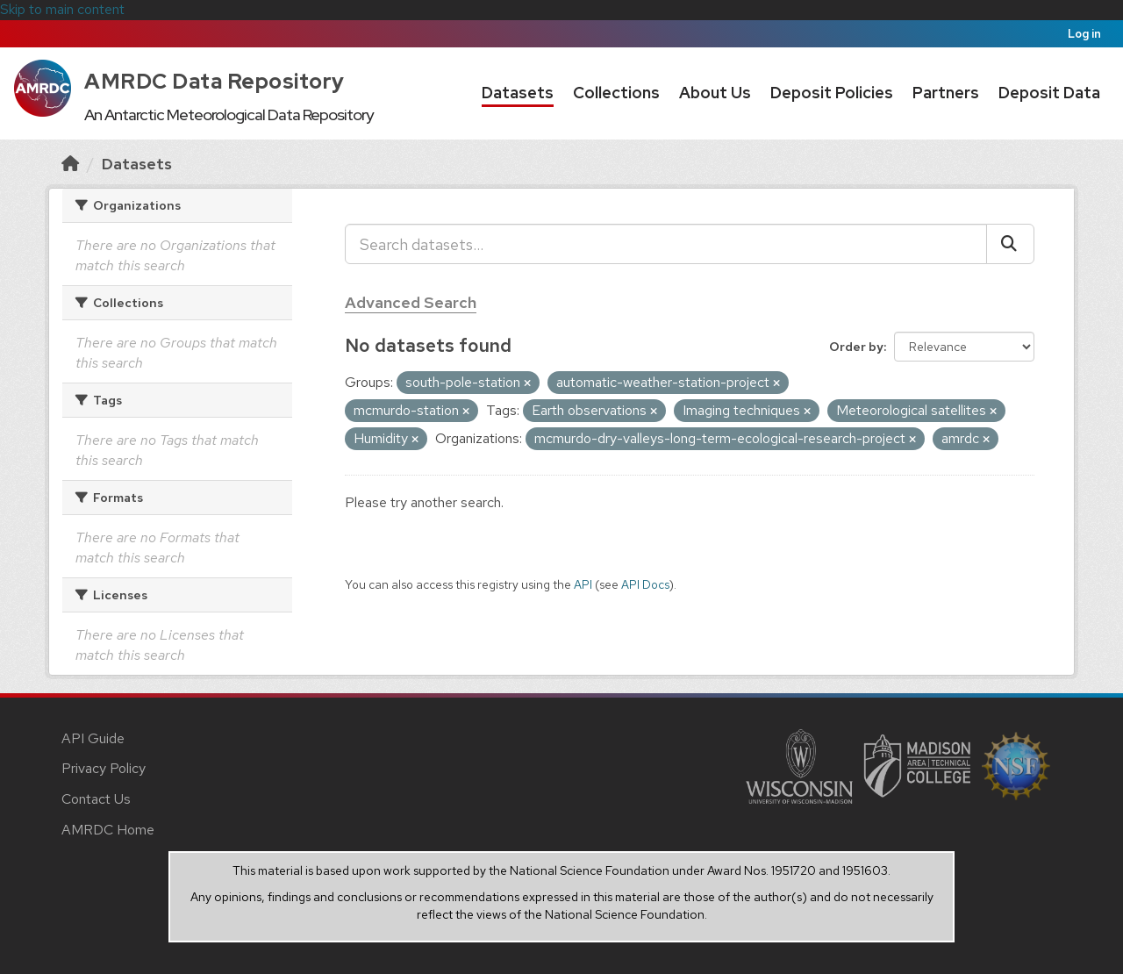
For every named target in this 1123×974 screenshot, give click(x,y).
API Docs (645, 584)
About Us (715, 92)
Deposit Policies (831, 92)
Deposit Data (1049, 92)
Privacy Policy (103, 768)
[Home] (70, 164)
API (583, 584)
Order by (856, 347)
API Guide (93, 738)
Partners (945, 92)
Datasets (518, 92)
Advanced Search (410, 302)
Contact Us (96, 799)
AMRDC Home (107, 829)
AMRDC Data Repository (214, 81)
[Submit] (1010, 244)
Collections (616, 92)
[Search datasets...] (666, 244)
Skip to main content (62, 9)
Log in (1084, 33)
